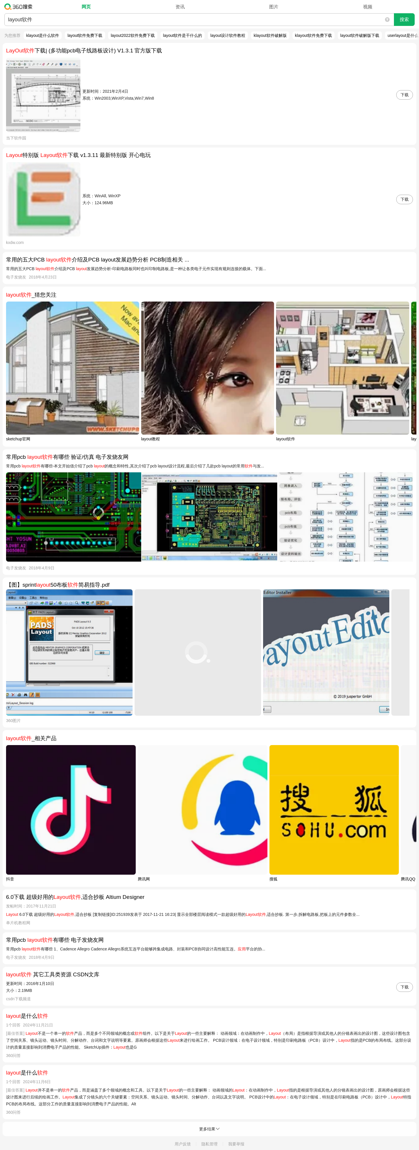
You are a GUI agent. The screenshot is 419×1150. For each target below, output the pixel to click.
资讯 (180, 6)
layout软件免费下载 (84, 35)
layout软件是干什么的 (182, 35)
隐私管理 (209, 1144)
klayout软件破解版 (270, 35)
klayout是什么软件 (42, 35)
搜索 (404, 19)
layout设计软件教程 (227, 35)
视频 (367, 6)
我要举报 (236, 1144)
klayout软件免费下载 (313, 35)
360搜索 (19, 7)
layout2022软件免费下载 (133, 35)
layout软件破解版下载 (359, 35)
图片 (273, 6)
